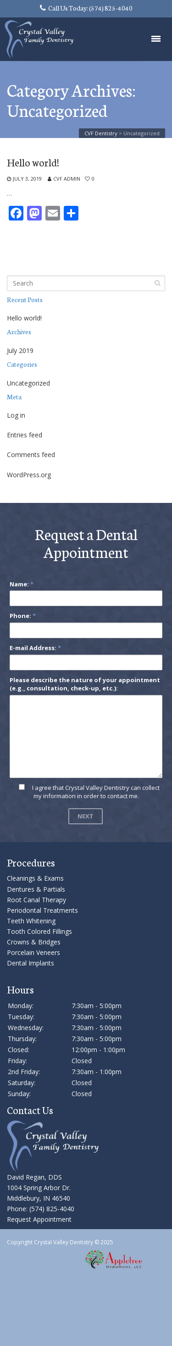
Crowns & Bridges (34, 942)
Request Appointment (39, 1219)
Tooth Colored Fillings (39, 931)
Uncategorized (28, 383)
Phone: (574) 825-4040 (40, 1208)
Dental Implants (30, 963)
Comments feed (31, 454)
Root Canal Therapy (36, 899)
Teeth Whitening (31, 920)
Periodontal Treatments (42, 910)
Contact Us (30, 1110)
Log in (16, 415)
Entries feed (24, 434)
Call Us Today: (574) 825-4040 (86, 7)
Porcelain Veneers (33, 952)
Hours (20, 989)
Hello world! (33, 162)
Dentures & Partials (36, 889)
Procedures (31, 862)
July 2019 (20, 350)
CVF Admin (66, 178)
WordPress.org (29, 474)
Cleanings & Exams (35, 878)
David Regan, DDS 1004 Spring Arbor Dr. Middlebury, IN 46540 (39, 1188)
